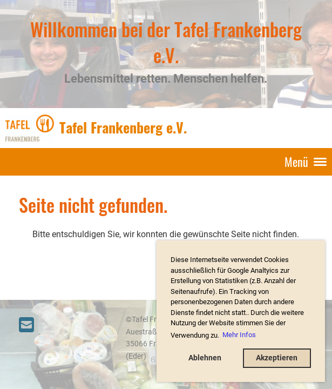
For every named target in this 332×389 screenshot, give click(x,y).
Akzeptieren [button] (276, 358)
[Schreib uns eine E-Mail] (26, 325)
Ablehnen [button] (204, 358)
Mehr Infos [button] (239, 335)
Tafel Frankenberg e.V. (123, 127)
